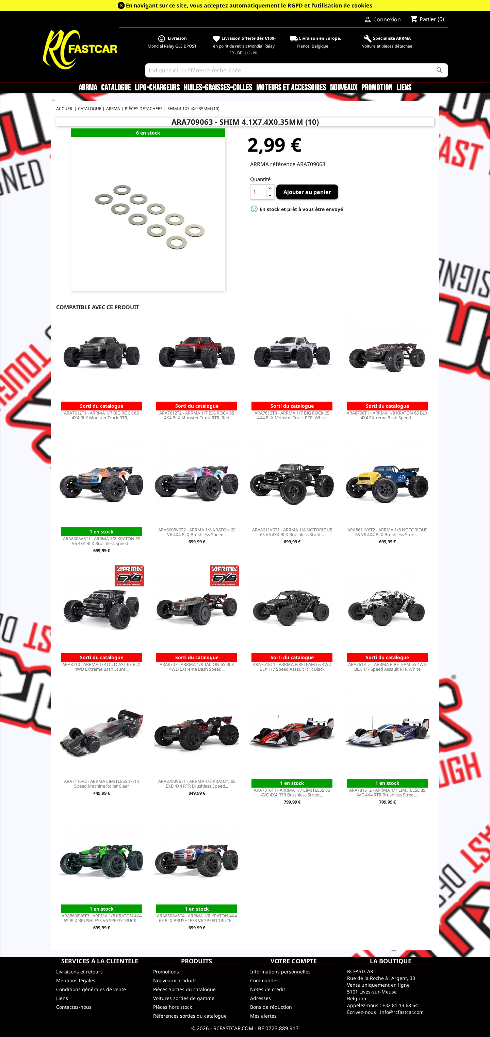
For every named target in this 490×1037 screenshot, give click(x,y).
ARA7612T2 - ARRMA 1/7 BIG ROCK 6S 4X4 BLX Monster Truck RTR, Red (196, 415)
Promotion (376, 88)
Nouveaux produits (175, 980)
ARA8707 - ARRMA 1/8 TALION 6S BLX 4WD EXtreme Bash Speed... (197, 666)
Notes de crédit (267, 989)
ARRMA (88, 88)
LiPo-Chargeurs (157, 88)
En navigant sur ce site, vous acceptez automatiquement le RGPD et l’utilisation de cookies (249, 5)
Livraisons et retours (79, 971)
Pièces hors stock (172, 1007)
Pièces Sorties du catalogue (184, 989)
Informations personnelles (280, 971)
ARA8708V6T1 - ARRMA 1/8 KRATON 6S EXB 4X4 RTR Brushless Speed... (196, 783)
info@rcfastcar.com (402, 1012)
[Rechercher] (296, 70)
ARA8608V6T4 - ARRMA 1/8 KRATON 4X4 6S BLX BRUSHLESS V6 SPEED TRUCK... (197, 918)
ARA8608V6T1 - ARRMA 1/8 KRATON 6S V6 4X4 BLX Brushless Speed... (101, 541)
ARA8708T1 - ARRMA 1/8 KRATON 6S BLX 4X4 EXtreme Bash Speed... (387, 415)
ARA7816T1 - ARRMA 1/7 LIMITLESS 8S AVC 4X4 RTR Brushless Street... (292, 792)
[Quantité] (258, 191)
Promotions (166, 971)
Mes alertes (263, 1016)
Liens (403, 88)
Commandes (264, 980)
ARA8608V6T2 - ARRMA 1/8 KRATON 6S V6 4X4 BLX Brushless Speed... (196, 532)
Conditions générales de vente (91, 989)
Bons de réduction (271, 1007)
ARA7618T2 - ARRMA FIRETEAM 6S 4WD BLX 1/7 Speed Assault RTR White (387, 666)
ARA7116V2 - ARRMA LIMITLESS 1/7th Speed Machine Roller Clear (101, 783)
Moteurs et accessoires (291, 88)
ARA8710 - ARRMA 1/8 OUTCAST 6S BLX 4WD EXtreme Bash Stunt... (101, 666)
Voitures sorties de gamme (183, 998)
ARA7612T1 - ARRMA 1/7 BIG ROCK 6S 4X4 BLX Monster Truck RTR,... (101, 415)
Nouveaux (343, 88)
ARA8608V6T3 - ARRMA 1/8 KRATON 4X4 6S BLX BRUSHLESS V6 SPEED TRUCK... (102, 918)
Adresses (260, 998)
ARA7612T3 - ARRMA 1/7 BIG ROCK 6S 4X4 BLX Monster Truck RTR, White (292, 415)
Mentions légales (75, 980)
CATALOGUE (116, 88)
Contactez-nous (74, 1007)
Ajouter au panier (307, 192)
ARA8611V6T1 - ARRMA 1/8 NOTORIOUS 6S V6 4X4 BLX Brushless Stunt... (292, 532)
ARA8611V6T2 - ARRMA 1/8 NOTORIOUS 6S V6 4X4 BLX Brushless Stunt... (387, 532)
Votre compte (294, 961)
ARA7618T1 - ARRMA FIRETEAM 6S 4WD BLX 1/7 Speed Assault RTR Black (292, 666)
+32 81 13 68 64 (400, 1005)
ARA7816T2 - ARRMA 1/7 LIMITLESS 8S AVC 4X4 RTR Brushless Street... (387, 792)
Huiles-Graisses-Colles (218, 88)
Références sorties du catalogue (190, 1016)
